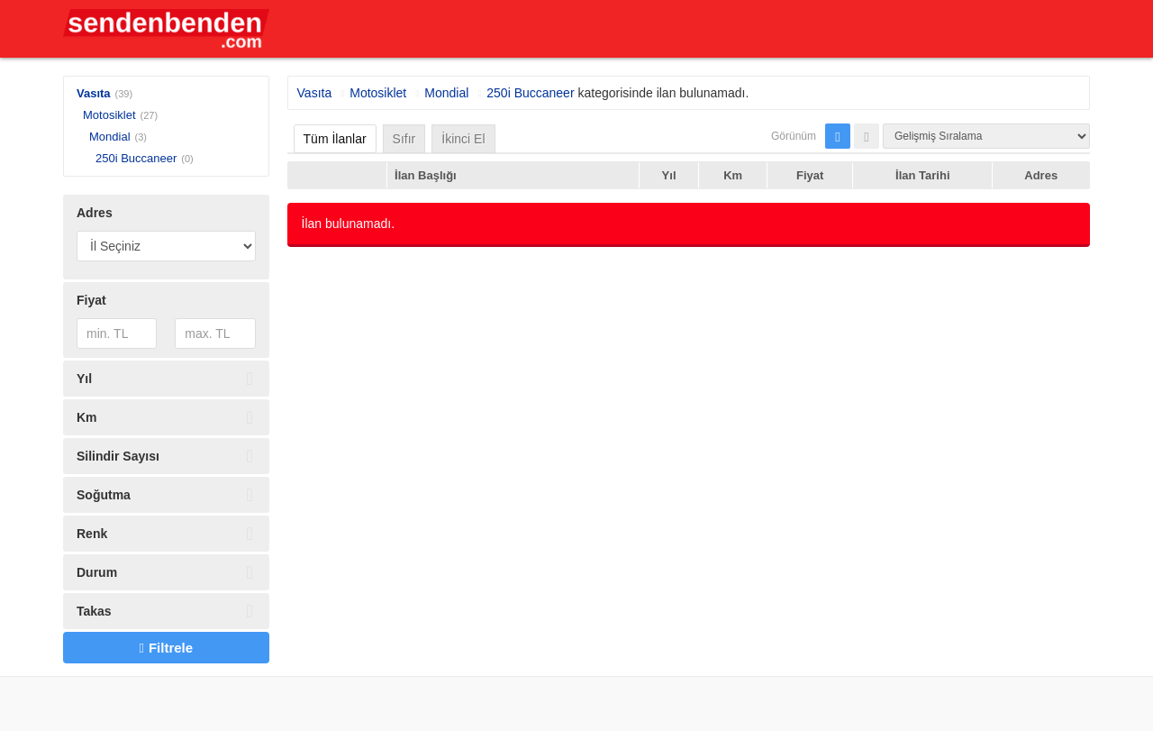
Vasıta (94, 93)
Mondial (110, 136)
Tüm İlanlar (335, 139)
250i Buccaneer (136, 158)
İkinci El (463, 139)
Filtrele (166, 647)
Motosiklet (109, 115)
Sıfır (404, 139)
